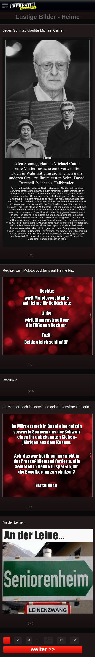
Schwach (20, 255)
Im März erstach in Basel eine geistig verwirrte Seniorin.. (47, 407)
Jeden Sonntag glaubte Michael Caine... (34, 30)
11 (48, 640)
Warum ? (10, 380)
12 (61, 640)
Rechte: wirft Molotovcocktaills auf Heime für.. (38, 270)
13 (74, 640)
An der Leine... (14, 522)
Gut (7, 255)
